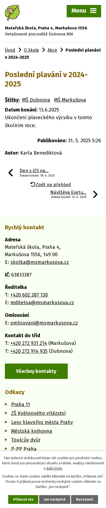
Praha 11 (20, 404)
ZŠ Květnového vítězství (38, 413)
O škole (31, 50)
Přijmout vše (23, 499)
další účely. (54, 468)
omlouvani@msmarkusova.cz (44, 323)
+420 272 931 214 (28, 343)
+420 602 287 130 (29, 295)
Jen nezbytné (54, 499)
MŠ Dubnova (36, 100)
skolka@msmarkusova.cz (39, 262)
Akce (52, 50)
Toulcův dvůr (25, 440)
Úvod (10, 50)
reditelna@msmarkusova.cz (42, 303)
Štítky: (12, 100)
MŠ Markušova (70, 100)
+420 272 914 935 (29, 351)
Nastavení (84, 499)
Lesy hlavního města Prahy (42, 422)
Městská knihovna (31, 431)
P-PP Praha (24, 449)
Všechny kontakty (36, 371)
